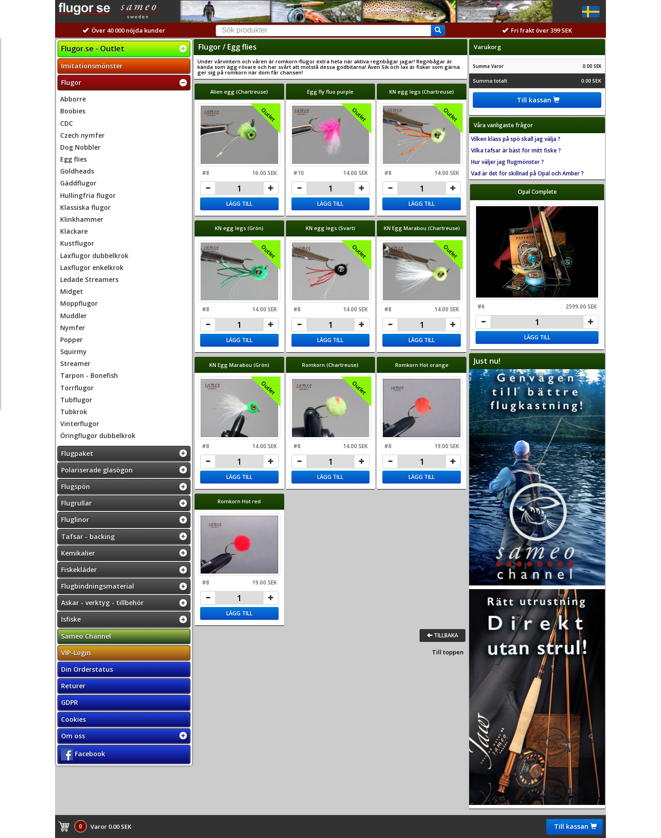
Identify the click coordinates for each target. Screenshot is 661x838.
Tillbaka (442, 635)
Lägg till (239, 204)
